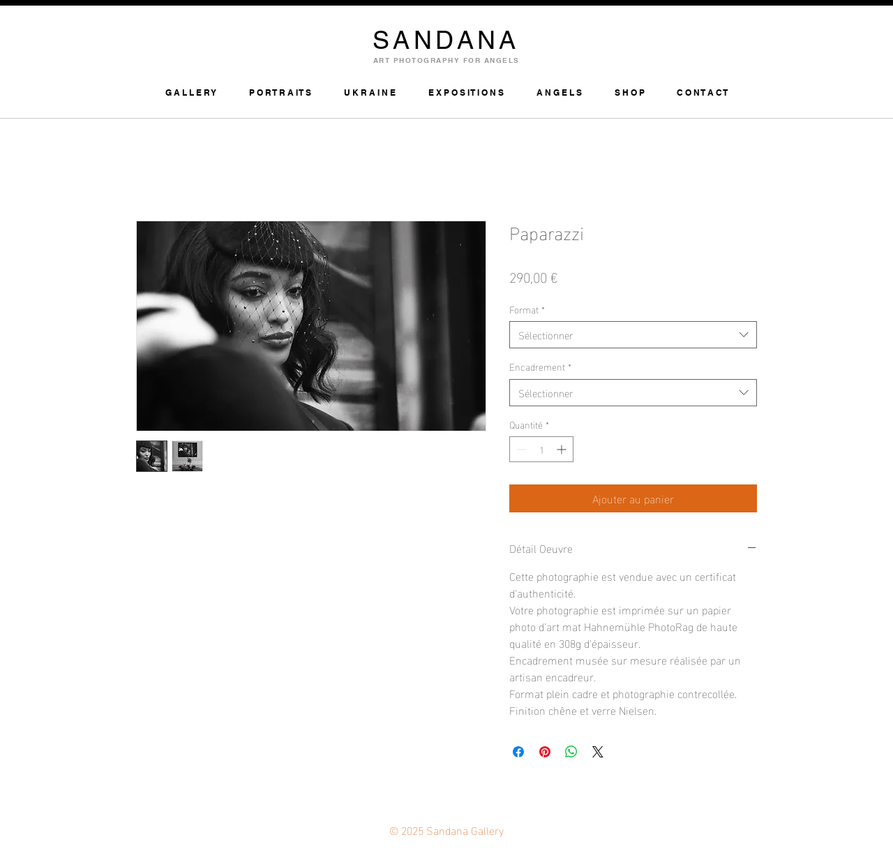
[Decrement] (520, 449)
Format (527, 309)
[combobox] (633, 334)
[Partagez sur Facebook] (518, 751)
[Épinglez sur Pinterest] (544, 751)
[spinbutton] (541, 449)
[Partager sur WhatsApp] (571, 751)
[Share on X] (598, 751)
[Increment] (562, 449)
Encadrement (540, 366)
